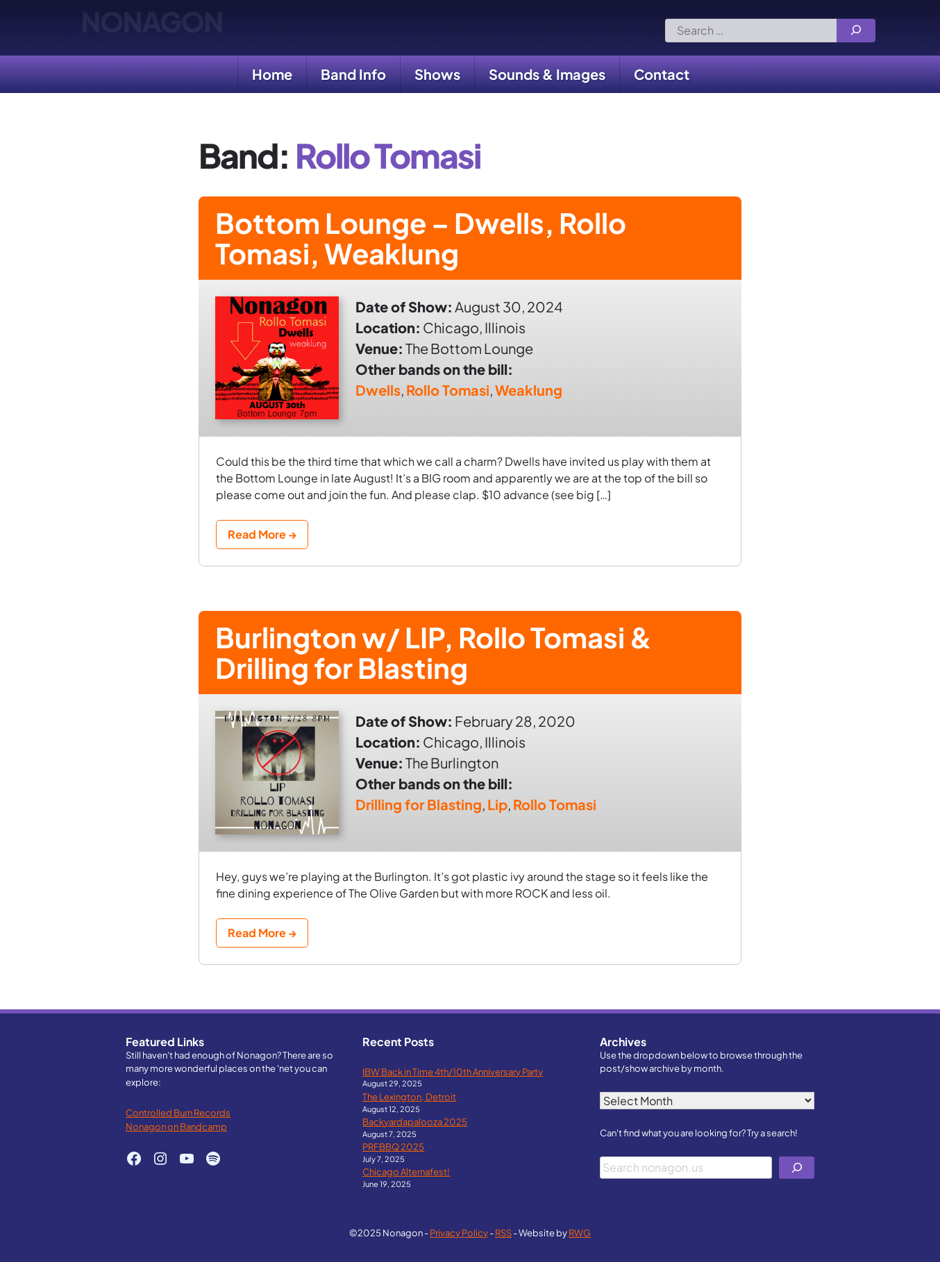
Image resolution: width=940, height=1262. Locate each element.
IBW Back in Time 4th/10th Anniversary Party (452, 1071)
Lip (497, 804)
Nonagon (152, 27)
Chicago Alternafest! (406, 1171)
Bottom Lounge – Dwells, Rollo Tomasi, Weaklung (420, 238)
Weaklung (528, 389)
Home (272, 74)
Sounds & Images (547, 74)
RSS (503, 1232)
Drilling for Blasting (418, 804)
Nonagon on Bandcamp (176, 1126)
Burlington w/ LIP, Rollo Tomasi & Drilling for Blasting (433, 652)
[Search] (856, 30)
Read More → (262, 534)
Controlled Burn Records (178, 1112)
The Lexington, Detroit (409, 1096)
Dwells (378, 389)
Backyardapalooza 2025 (414, 1121)
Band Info (353, 74)
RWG (580, 1232)
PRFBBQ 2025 (393, 1146)
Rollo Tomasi (447, 389)
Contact (661, 74)
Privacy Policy (459, 1232)
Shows (437, 74)
